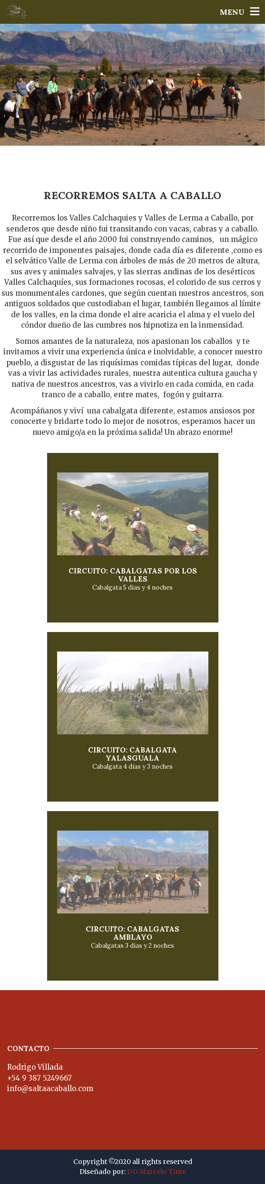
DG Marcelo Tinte (156, 1171)
